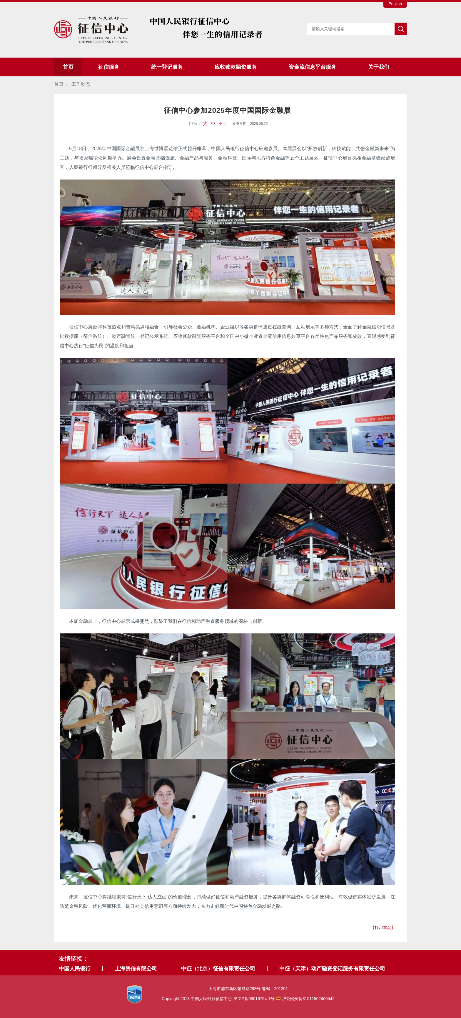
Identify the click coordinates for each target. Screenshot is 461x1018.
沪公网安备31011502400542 (305, 998)
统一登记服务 (167, 67)
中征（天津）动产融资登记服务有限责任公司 (332, 969)
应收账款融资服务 (236, 67)
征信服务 (108, 67)
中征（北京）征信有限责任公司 (218, 969)
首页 (68, 67)
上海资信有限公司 (136, 969)
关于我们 (378, 67)
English (395, 3)
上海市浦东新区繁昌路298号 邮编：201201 (248, 988)
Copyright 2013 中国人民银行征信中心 (248, 998)
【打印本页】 (382, 927)
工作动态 (80, 84)
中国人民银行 (75, 969)
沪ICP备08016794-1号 (254, 998)
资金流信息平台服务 (312, 67)
